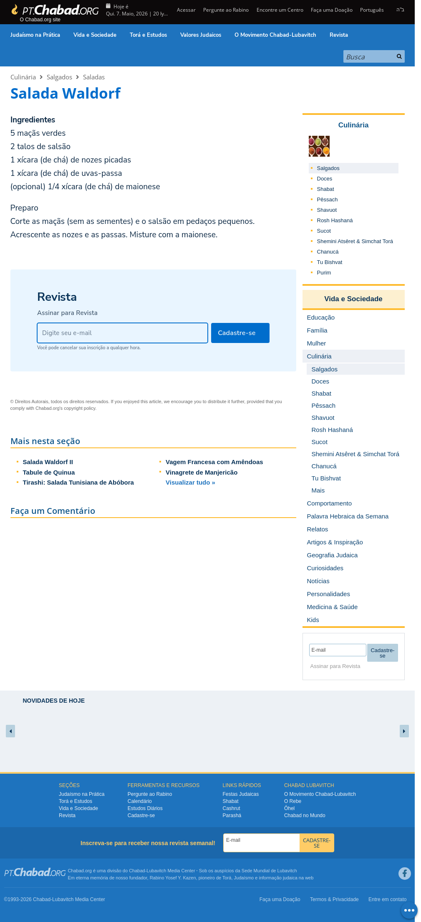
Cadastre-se (141, 815)
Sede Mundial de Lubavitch (269, 870)
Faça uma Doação (332, 9)
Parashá (232, 815)
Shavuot (327, 210)
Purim (324, 272)
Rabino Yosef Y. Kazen (173, 877)
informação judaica (278, 877)
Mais (318, 490)
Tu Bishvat (330, 262)
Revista (339, 35)
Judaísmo (244, 877)
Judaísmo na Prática (35, 35)
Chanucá (328, 252)
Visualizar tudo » (190, 482)
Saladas (94, 77)
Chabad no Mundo (304, 815)
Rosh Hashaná (335, 220)
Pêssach (327, 199)
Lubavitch (156, 870)
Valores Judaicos (200, 35)
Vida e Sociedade (94, 35)
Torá (226, 877)
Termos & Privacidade (334, 899)
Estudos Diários (145, 808)
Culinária (23, 77)
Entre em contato (387, 899)
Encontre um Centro (280, 9)
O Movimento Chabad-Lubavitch (275, 35)
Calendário (140, 801)
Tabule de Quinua (49, 472)
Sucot (324, 231)
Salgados (59, 77)
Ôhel (289, 808)
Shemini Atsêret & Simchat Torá (355, 241)
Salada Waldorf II (48, 461)
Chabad (137, 870)
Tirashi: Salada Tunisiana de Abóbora (78, 482)
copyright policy (79, 408)
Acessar (186, 9)
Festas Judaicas (241, 794)
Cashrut (231, 808)
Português (372, 9)
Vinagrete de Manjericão (201, 472)
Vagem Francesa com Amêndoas (214, 461)
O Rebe (292, 801)
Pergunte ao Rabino (226, 9)
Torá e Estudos (148, 35)
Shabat (325, 189)
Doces (325, 178)
